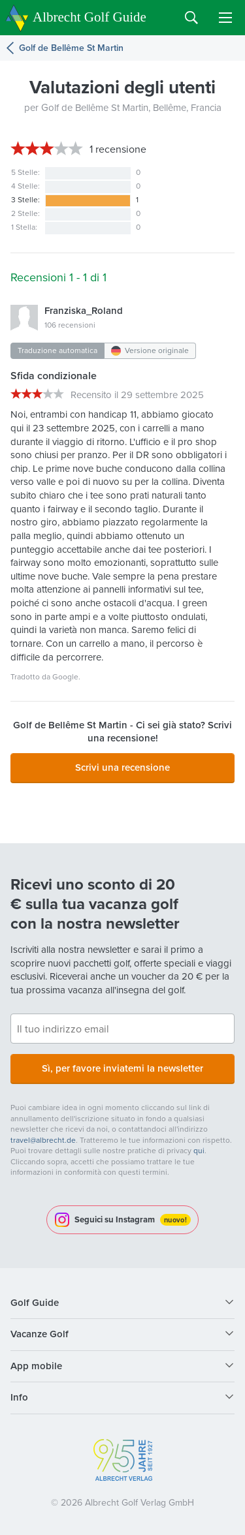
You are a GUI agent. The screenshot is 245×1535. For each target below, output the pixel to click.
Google (65, 677)
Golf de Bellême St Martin (71, 48)
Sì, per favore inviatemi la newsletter (122, 1068)
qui (198, 1150)
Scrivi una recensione (122, 767)
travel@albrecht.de (43, 1140)
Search (191, 17)
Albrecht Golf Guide (89, 17)
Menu (225, 17)
